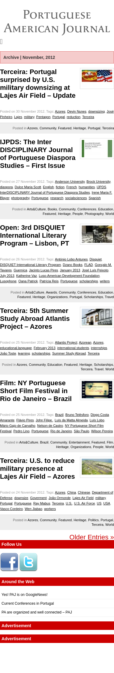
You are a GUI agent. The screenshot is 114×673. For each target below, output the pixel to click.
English (48, 187)
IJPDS (101, 187)
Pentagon (43, 117)
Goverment (38, 498)
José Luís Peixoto (95, 270)
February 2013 (45, 348)
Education (105, 209)
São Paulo (81, 431)
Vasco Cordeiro (11, 509)
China (71, 492)
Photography (94, 214)
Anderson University (70, 181)
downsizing (96, 111)
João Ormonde (60, 498)
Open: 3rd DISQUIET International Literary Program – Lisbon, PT (34, 235)
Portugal (58, 117)
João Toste (8, 353)
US (99, 503)
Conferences (87, 209)
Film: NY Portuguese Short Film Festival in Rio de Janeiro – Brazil (36, 391)
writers (104, 281)
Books (52, 209)
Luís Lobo (97, 420)
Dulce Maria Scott (28, 187)
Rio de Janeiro (61, 431)
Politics (93, 520)
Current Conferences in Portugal (28, 603)
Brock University (99, 181)
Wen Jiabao (33, 509)
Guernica (20, 270)
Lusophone (8, 281)
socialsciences (76, 198)
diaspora (6, 187)
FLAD (88, 265)
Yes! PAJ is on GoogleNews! (24, 595)
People (77, 214)
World (109, 214)
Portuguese (39, 198)
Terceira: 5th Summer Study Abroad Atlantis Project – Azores (35, 318)
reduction (73, 117)
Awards (51, 292)
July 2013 (7, 275)
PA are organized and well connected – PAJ (37, 612)
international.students (73, 348)
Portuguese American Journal (57, 21)
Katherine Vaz (26, 275)
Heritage (79, 128)
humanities (87, 187)
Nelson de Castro (50, 425)
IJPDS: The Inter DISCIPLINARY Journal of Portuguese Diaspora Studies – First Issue (37, 153)
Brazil (59, 414)
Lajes (18, 117)
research (57, 198)
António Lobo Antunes (71, 259)
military (29, 117)
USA (106, 503)
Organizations (57, 297)
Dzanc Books (72, 265)
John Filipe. (44, 420)
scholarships (88, 281)
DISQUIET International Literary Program (30, 265)
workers (50, 509)
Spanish (95, 198)
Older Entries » (91, 537)
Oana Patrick (28, 281)
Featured (64, 128)
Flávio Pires (25, 420)
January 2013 (70, 270)
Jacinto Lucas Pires (43, 270)
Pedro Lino (21, 431)
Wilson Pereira (102, 431)
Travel (109, 297)
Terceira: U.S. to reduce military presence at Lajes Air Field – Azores (37, 468)
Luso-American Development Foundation (69, 275)
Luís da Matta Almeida (71, 420)
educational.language (16, 348)
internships (99, 348)
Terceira (88, 117)
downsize (21, 498)
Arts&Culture (36, 209)
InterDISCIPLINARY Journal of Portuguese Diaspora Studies (45, 192)
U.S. (69, 503)
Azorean (85, 342)
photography (20, 198)
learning (24, 353)
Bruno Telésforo (77, 414)
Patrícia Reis (49, 281)
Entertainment (79, 442)
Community (48, 128)
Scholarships (93, 297)
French (71, 187)
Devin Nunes (76, 111)
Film (110, 442)
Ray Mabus (41, 503)
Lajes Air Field (83, 498)
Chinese (84, 492)
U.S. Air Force (84, 503)
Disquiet (96, 259)
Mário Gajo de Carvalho (17, 425)
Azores (60, 111)
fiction (60, 187)
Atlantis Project (66, 342)
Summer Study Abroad (69, 353)
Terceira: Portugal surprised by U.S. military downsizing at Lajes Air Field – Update (38, 83)
